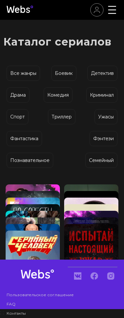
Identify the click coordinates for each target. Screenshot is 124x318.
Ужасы (106, 117)
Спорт (17, 117)
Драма (18, 95)
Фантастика (24, 139)
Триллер (62, 117)
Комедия (58, 95)
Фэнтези (103, 139)
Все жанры (23, 73)
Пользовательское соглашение (40, 294)
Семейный (101, 160)
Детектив (102, 73)
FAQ (11, 304)
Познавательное (30, 160)
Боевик (64, 73)
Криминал (102, 95)
